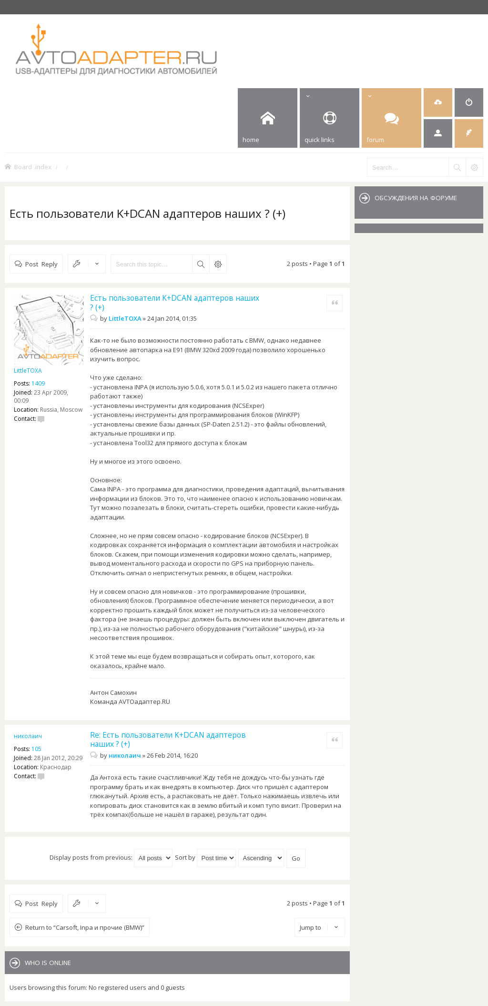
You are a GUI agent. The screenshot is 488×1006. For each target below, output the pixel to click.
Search (200, 264)
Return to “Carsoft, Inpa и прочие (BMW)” (84, 927)
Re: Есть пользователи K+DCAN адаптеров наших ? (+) (168, 740)
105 (36, 749)
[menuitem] (438, 102)
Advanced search (217, 264)
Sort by (205, 857)
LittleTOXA (28, 370)
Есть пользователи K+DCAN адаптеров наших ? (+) (147, 213)
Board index (32, 166)
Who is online (48, 962)
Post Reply (41, 264)
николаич (28, 736)
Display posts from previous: (111, 857)
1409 (38, 383)
